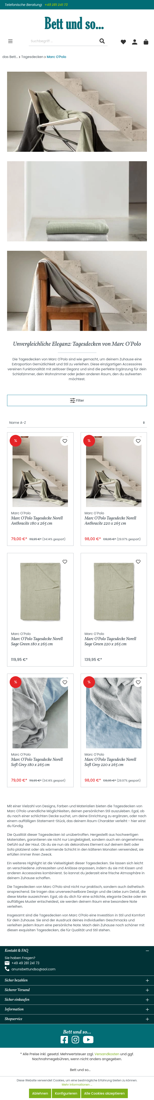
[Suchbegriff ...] (63, 41)
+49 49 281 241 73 (25, 963)
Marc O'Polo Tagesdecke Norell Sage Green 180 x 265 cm (37, 639)
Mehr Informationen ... (77, 1085)
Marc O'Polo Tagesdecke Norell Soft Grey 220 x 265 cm (110, 759)
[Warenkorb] (146, 41)
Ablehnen (40, 1093)
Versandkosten (107, 1054)
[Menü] (10, 41)
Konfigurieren (66, 1093)
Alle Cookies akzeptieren (104, 1093)
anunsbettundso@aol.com (34, 969)
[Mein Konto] (134, 41)
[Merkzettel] (123, 41)
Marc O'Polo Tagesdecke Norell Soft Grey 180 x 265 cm (37, 759)
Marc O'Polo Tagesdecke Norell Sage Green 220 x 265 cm (110, 639)
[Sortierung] (77, 423)
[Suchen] (102, 41)
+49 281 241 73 (56, 4)
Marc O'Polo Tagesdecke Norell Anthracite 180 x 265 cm (37, 518)
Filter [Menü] (77, 399)
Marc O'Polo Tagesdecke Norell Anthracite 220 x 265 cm (110, 518)
